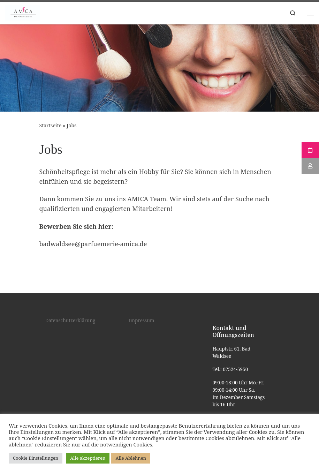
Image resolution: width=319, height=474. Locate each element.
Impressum (141, 320)
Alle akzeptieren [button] (87, 458)
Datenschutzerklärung (70, 320)
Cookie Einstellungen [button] (35, 458)
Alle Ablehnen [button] (130, 458)
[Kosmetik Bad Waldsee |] (22, 12)
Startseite (50, 125)
